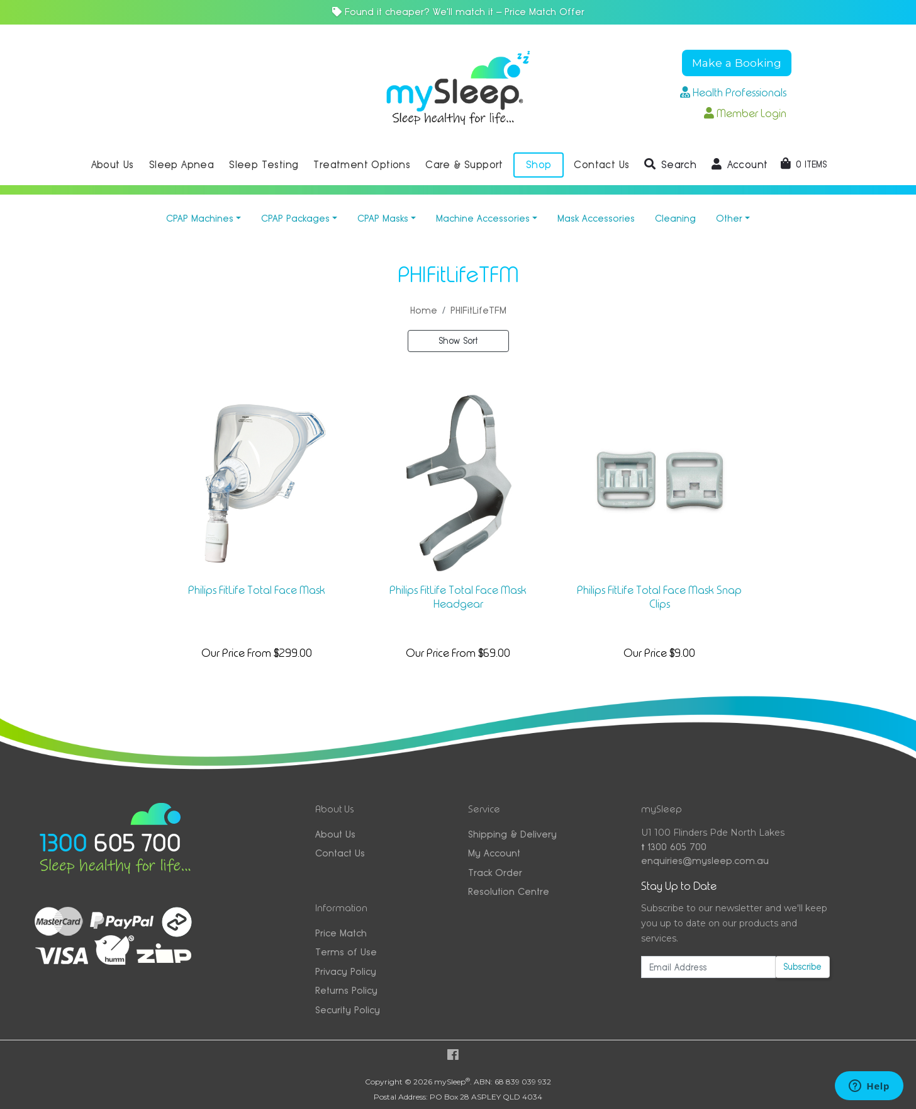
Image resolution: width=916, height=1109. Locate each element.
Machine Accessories (483, 218)
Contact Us (340, 853)
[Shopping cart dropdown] (803, 164)
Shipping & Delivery (512, 834)
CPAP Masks (382, 218)
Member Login (745, 113)
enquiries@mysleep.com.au (705, 860)
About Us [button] (112, 165)
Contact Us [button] (601, 165)
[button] (670, 165)
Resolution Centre (508, 891)
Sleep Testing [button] (263, 165)
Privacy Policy (345, 971)
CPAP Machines (199, 218)
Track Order (495, 872)
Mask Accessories (596, 218)
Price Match (341, 933)
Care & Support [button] (464, 165)
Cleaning (675, 218)
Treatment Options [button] (361, 165)
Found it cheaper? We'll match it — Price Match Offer (458, 11)
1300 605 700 (674, 846)
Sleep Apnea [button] (181, 165)
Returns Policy (346, 990)
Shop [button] (539, 165)
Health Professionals (733, 92)
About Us (335, 834)
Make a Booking (736, 62)
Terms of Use (346, 952)
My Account (494, 853)
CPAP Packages (295, 218)
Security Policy (347, 1009)
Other (729, 218)
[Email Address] (708, 967)
